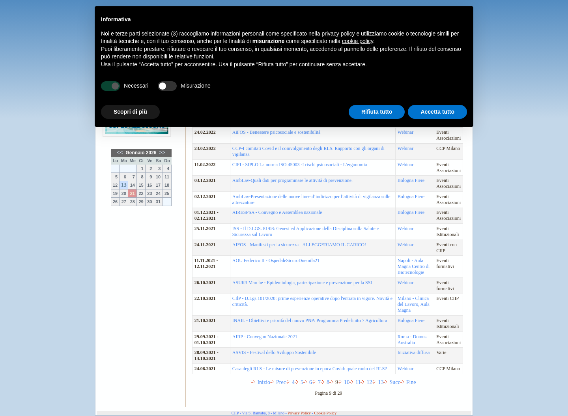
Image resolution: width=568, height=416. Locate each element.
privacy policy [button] (338, 33)
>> (161, 153)
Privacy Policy (299, 413)
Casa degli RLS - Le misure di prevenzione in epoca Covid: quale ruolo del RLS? (309, 368)
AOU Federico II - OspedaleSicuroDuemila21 (276, 260)
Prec (281, 382)
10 (346, 382)
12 (369, 382)
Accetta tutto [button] (437, 112)
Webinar (405, 148)
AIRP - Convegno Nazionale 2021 (264, 336)
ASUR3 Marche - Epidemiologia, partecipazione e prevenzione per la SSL (303, 282)
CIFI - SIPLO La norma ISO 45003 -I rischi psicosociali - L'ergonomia (299, 164)
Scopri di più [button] (130, 112)
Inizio (263, 382)
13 (124, 185)
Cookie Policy (325, 413)
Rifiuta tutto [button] (376, 112)
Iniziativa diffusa (414, 352)
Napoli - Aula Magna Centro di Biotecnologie (414, 266)
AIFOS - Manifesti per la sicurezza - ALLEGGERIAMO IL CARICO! (299, 244)
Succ (394, 382)
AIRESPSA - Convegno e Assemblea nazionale (277, 212)
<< (120, 153)
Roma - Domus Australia (412, 339)
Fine (411, 382)
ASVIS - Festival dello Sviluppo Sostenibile (274, 352)
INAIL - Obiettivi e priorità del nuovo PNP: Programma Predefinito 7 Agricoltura (309, 320)
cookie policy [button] (357, 41)
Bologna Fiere (411, 180)
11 (358, 382)
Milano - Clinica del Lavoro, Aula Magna (414, 304)
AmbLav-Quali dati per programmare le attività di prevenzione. (292, 180)
